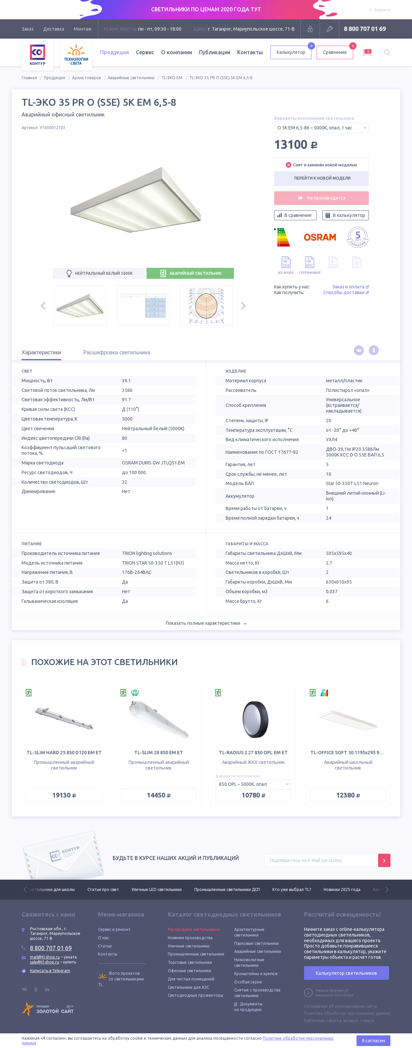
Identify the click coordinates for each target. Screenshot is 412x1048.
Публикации (214, 52)
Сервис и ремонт (114, 929)
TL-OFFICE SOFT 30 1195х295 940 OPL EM (356, 752)
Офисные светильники (189, 970)
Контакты (250, 52)
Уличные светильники (189, 946)
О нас (103, 938)
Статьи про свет (103, 889)
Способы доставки (346, 292)
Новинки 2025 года (342, 889)
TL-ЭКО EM (171, 78)
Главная (29, 78)
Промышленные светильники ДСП (227, 889)
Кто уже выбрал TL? (291, 889)
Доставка (53, 29)
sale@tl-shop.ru (44, 962)
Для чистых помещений (191, 979)
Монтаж (83, 29)
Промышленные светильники (196, 954)
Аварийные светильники (131, 78)
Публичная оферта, (323, 1020)
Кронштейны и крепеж (256, 973)
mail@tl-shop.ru (45, 957)
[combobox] (321, 128)
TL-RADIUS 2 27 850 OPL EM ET (253, 752)
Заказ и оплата (350, 286)
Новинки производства (190, 938)
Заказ (28, 29)
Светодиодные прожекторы (195, 995)
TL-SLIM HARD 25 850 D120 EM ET (64, 752)
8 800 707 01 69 (365, 28)
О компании (176, 52)
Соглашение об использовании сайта (340, 1006)
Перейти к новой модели (322, 178)
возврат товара (358, 1020)
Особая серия (248, 982)
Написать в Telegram (50, 970)
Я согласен (373, 1040)
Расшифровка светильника (117, 352)
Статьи (105, 946)
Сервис (145, 52)
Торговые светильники (190, 962)
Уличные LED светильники (157, 889)
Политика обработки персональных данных (347, 1013)
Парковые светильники (256, 943)
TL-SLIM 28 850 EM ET (158, 752)
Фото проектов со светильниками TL (121, 979)
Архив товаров (86, 78)
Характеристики (41, 352)
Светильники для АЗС (188, 987)
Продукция (114, 52)
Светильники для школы (51, 889)
